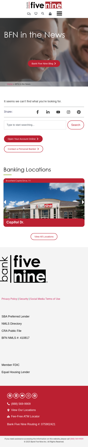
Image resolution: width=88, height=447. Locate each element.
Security (23, 298)
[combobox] (35, 124)
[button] (5, 202)
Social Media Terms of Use (45, 298)
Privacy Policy (9, 298)
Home (10, 84)
